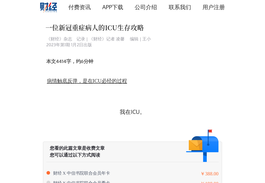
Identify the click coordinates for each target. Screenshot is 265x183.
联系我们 (180, 7)
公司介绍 (146, 7)
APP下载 (112, 7)
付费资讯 (79, 7)
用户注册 (213, 7)
